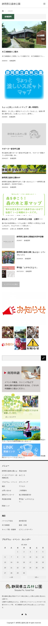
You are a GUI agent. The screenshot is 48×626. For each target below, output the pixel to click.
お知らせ (13, 229)
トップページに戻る (11, 284)
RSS (26, 614)
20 (5, 567)
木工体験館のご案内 (10, 52)
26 (43, 567)
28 (11, 573)
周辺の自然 (23, 471)
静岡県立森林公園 (22, 623)
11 (36, 557)
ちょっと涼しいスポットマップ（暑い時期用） (21, 107)
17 (30, 562)
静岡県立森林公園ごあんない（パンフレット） (31, 253)
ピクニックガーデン (26, 529)
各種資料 (12, 61)
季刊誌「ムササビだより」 (27, 267)
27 (5, 573)
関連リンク (6, 506)
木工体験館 (6, 525)
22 (17, 567)
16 (24, 562)
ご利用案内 (23, 490)
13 (5, 562)
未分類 (26, 229)
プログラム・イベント (9, 482)
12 (43, 557)
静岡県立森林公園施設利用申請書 (30, 237)
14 (11, 562)
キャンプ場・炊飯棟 (9, 529)
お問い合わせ (6, 490)
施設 (3, 486)
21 (11, 567)
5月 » (36, 577)
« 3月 (11, 577)
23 (24, 567)
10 (30, 557)
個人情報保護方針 (25, 495)
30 (24, 573)
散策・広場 (23, 525)
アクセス (22, 486)
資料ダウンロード (8, 495)
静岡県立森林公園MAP (11, 178)
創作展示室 (23, 521)
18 (36, 562)
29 (17, 573)
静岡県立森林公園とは (9, 471)
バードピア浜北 (7, 521)
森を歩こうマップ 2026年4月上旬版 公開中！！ (22, 219)
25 (36, 567)
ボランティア (23, 482)
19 (43, 562)
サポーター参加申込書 (11, 149)
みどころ (22, 475)
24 (30, 567)
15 (17, 562)
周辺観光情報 (6, 499)
